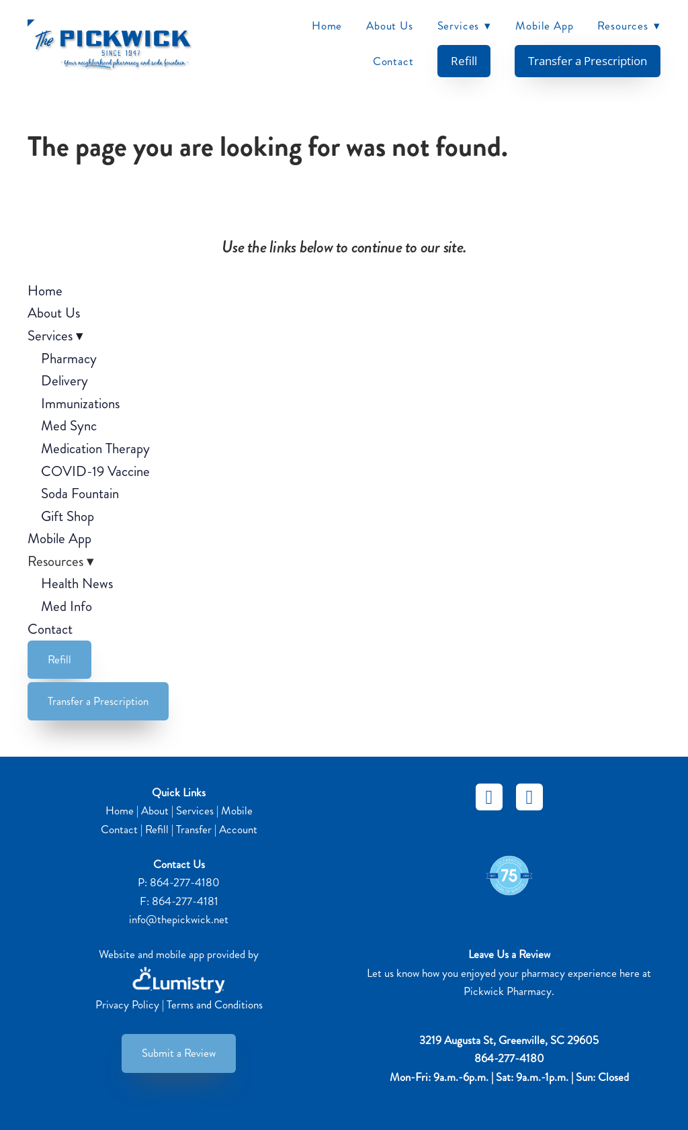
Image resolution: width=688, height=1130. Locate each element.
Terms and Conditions (215, 1004)
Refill (464, 60)
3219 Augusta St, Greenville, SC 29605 (509, 1040)
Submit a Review (179, 1053)
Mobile (237, 810)
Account (238, 829)
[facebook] (489, 797)
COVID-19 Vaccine (95, 471)
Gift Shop (67, 516)
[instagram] (529, 797)
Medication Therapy (95, 448)
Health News (77, 583)
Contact (393, 61)
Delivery (64, 381)
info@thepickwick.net (178, 919)
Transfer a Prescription (587, 60)
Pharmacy (69, 358)
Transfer (194, 829)
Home (327, 25)
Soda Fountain (80, 493)
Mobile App (544, 25)
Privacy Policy (127, 1004)
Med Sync (69, 426)
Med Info (66, 606)
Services (464, 25)
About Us (389, 25)
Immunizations (80, 403)
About (155, 810)
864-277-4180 (185, 882)
